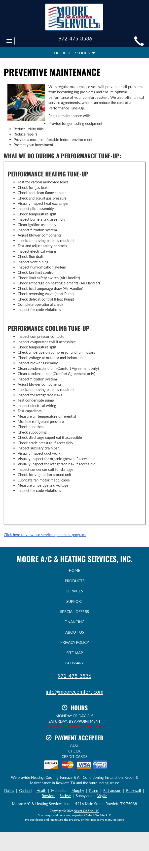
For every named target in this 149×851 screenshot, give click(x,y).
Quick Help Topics (74, 53)
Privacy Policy (74, 642)
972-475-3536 (74, 676)
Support (74, 601)
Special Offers (74, 611)
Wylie (102, 795)
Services (74, 591)
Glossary (74, 663)
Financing (74, 621)
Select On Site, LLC (86, 811)
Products (74, 581)
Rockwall (133, 790)
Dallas (9, 790)
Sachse (65, 795)
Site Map (74, 652)
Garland (25, 790)
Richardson (112, 790)
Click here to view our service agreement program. (45, 534)
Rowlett (48, 795)
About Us (74, 632)
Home (74, 570)
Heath (41, 790)
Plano (93, 790)
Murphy (78, 790)
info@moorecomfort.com (74, 691)
